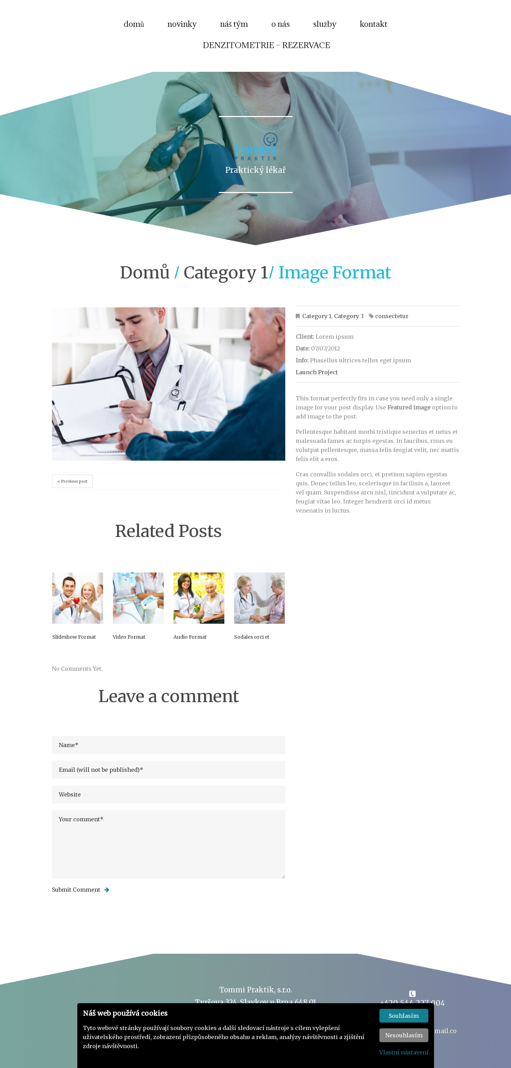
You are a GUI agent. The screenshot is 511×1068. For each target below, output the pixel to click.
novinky (182, 27)
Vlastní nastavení (403, 1052)
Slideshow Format (74, 641)
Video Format (129, 641)
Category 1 (226, 276)
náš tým (234, 27)
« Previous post (72, 485)
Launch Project (317, 376)
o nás (280, 27)
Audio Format (190, 641)
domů (134, 27)
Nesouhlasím (404, 1035)
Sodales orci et (251, 641)
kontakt (373, 27)
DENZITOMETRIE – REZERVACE (266, 49)
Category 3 (349, 320)
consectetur (392, 320)
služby (324, 27)
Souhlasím (404, 1015)
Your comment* (168, 848)
